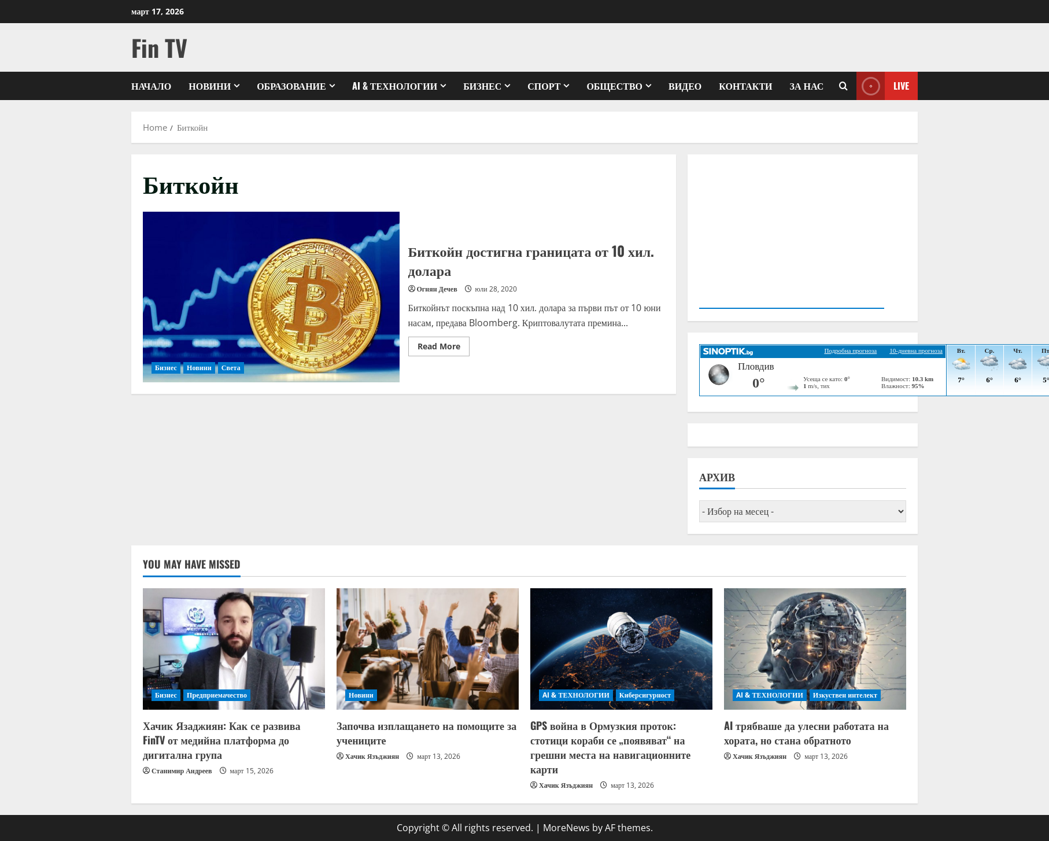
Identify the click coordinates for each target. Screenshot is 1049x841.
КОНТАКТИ (745, 86)
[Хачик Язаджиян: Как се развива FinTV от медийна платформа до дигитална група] (234, 649)
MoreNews (566, 827)
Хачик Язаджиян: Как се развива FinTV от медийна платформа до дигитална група (221, 740)
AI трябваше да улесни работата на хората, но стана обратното (806, 732)
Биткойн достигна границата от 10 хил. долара (271, 297)
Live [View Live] (882, 86)
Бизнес (482, 86)
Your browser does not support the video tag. (791, 235)
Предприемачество (217, 695)
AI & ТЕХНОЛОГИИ (394, 86)
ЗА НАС (807, 86)
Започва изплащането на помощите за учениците (426, 732)
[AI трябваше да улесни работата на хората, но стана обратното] (815, 649)
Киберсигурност (645, 695)
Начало (151, 86)
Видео (684, 86)
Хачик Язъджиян (372, 756)
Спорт (543, 86)
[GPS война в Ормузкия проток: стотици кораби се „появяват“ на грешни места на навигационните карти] (621, 649)
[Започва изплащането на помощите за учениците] (428, 649)
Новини (210, 86)
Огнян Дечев (437, 289)
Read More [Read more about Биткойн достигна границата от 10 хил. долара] (444, 348)
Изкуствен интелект (845, 695)
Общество (614, 86)
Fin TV (159, 47)
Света (231, 367)
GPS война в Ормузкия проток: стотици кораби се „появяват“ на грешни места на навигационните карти (610, 747)
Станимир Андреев (182, 771)
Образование (291, 86)
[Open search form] (843, 86)
